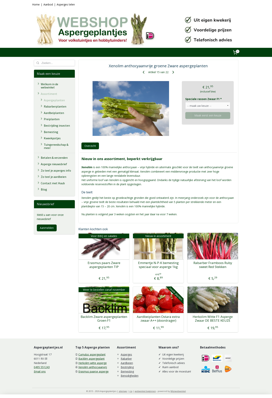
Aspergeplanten (54, 100)
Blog (44, 189)
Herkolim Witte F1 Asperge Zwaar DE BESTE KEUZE (213, 319)
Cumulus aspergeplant (92, 354)
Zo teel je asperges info (56, 170)
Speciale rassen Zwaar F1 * (203, 99)
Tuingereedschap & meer (56, 146)
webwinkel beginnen (145, 391)
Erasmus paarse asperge (93, 371)
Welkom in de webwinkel (49, 85)
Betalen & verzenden (54, 158)
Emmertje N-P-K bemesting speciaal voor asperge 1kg (158, 265)
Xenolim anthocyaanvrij (92, 367)
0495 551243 (42, 367)
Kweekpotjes (52, 138)
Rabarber (126, 358)
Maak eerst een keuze (207, 115)
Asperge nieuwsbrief (54, 164)
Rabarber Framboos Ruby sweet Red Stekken (212, 265)
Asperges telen (66, 4)
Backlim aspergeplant (91, 358)
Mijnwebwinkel (178, 391)
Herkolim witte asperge (92, 363)
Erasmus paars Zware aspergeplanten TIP (103, 265)
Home (36, 4)
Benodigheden (129, 375)
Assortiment (49, 94)
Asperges (126, 354)
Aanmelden (47, 228)
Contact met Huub (53, 183)
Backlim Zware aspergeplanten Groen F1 (104, 319)
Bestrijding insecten (57, 125)
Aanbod (48, 4)
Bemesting (51, 132)
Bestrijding (127, 367)
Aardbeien (127, 363)
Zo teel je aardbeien (53, 177)
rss (130, 391)
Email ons (40, 371)
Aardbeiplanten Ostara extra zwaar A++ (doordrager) (158, 319)
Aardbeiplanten (54, 113)
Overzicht (90, 146)
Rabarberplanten (55, 106)
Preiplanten (52, 119)
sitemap (123, 391)
